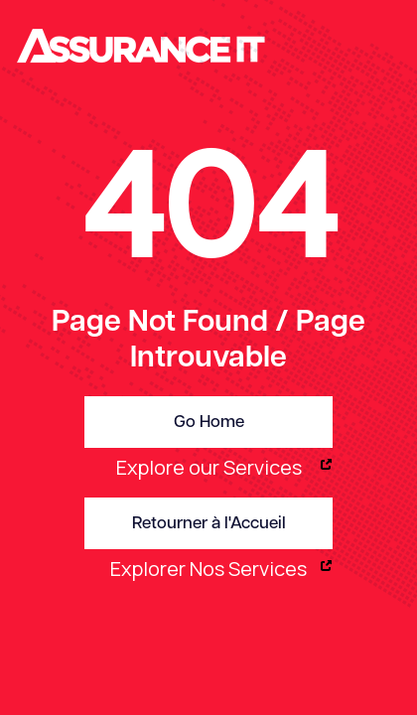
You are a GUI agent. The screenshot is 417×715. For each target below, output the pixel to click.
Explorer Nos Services (208, 569)
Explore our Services (209, 468)
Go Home (209, 422)
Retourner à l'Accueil (209, 523)
